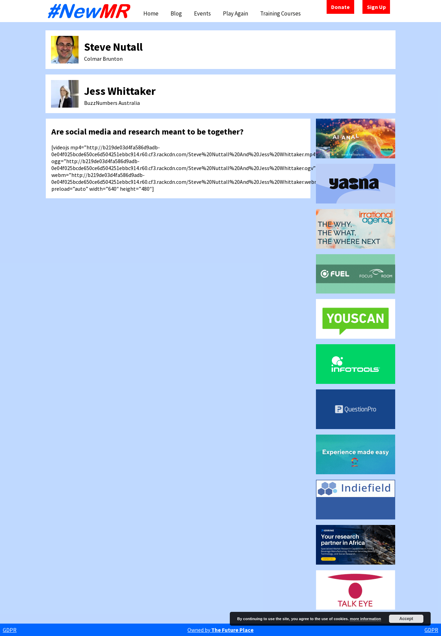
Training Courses (280, 13)
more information (365, 619)
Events (202, 13)
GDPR (10, 629)
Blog (176, 13)
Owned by (220, 629)
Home (150, 13)
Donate (340, 6)
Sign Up (376, 6)
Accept (406, 618)
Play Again (235, 13)
